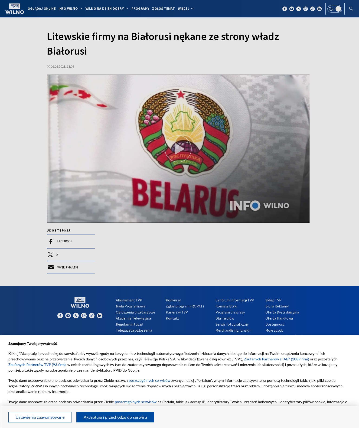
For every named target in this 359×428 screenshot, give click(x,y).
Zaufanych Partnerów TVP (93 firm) (37, 364)
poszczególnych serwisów (149, 380)
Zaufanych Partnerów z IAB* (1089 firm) (276, 359)
